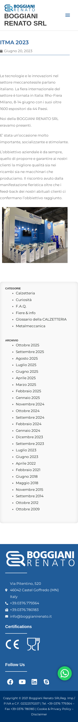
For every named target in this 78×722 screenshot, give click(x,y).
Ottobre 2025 (27, 345)
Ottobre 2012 (27, 503)
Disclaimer (39, 714)
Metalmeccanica (30, 326)
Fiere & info (26, 313)
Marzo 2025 (26, 385)
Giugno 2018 (27, 476)
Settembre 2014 (29, 496)
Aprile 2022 (26, 463)
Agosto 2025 (27, 358)
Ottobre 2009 (28, 509)
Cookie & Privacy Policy (54, 709)
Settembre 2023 (30, 444)
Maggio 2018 (27, 483)
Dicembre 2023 (29, 437)
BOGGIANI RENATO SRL (25, 19)
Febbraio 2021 (28, 470)
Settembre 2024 (30, 417)
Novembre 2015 (29, 490)
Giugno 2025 (27, 371)
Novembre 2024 (30, 404)
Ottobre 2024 (28, 411)
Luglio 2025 (26, 365)
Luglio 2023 (26, 450)
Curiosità (24, 300)
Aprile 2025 (26, 378)
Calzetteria (25, 293)
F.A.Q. (21, 306)
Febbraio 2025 (28, 391)
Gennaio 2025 (28, 398)
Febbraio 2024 (28, 424)
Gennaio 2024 (28, 430)
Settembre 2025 (30, 352)
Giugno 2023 (27, 457)
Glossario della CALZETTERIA (41, 319)
